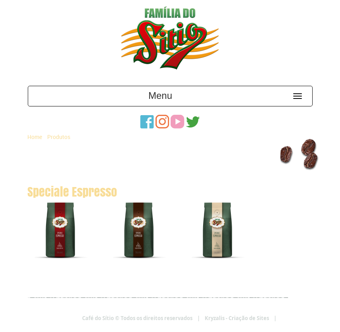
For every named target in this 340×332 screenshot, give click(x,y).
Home (34, 137)
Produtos (58, 137)
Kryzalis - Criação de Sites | (259, 318)
